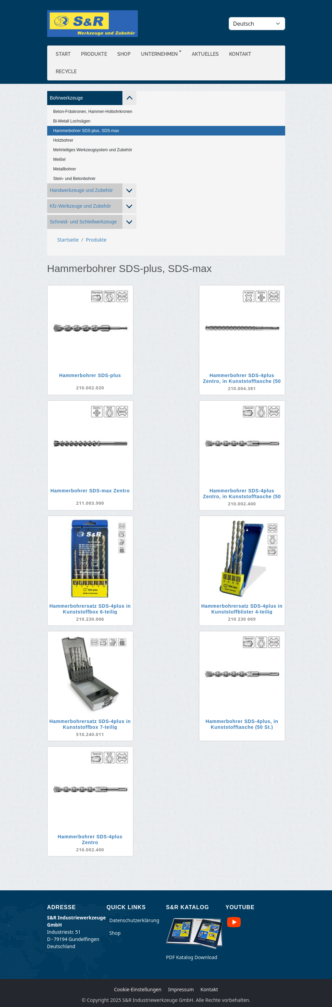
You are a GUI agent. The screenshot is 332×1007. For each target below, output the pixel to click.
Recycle (66, 71)
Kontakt (240, 54)
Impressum (181, 989)
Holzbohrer (63, 140)
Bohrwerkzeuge (66, 98)
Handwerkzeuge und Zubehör (81, 190)
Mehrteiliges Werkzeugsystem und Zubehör (92, 149)
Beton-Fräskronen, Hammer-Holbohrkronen (92, 111)
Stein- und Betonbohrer (74, 178)
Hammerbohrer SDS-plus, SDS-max (86, 130)
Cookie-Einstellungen (137, 989)
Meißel (59, 159)
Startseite (68, 239)
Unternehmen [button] (159, 54)
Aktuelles (205, 54)
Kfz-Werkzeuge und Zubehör (80, 206)
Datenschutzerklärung (134, 920)
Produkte (94, 54)
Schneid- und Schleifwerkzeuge (83, 221)
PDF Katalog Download (191, 957)
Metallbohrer (64, 169)
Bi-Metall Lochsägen (72, 121)
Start (63, 54)
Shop (124, 54)
